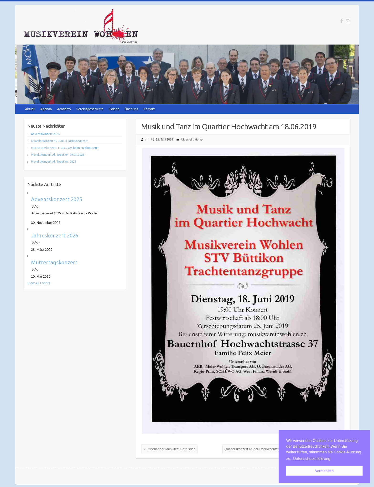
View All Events (38, 283)
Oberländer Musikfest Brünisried (169, 449)
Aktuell (30, 109)
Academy (64, 109)
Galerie (114, 109)
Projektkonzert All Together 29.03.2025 (57, 154)
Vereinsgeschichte (90, 109)
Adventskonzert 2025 (45, 134)
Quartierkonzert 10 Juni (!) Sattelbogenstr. (59, 140)
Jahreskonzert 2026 (54, 235)
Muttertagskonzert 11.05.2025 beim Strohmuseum (65, 147)
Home (199, 139)
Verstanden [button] (324, 471)
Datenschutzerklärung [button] (311, 459)
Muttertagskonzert (54, 262)
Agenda (46, 109)
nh (146, 139)
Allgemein (187, 139)
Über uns (131, 109)
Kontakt (149, 109)
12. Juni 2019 (164, 139)
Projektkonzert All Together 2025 (53, 161)
